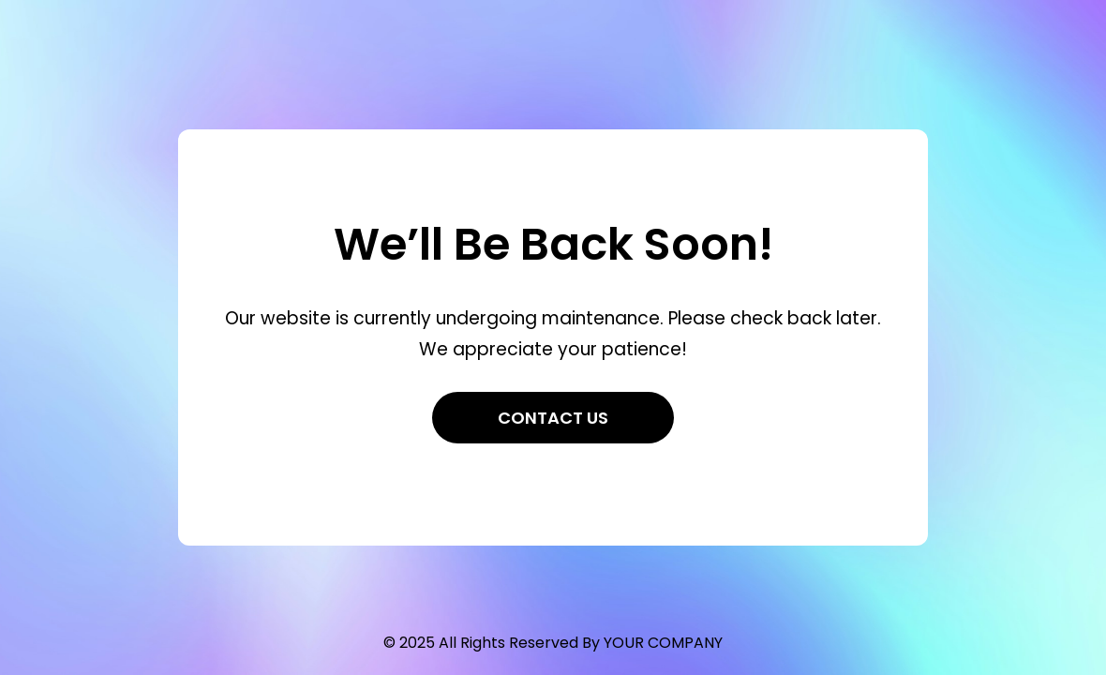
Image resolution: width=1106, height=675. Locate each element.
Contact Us (553, 417)
